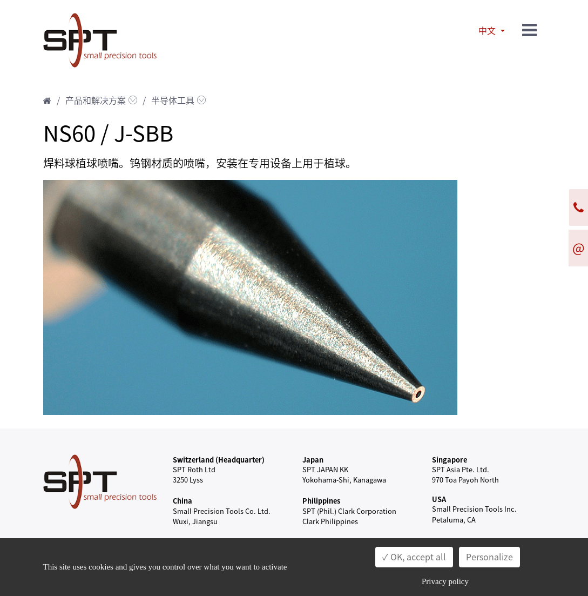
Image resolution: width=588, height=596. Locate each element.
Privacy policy (445, 581)
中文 (488, 30)
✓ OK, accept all (414, 557)
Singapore (449, 459)
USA (439, 499)
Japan (312, 459)
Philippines (321, 500)
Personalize (489, 557)
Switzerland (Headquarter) (219, 459)
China (182, 500)
